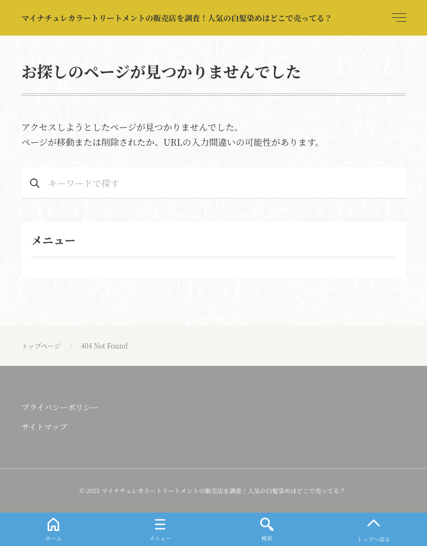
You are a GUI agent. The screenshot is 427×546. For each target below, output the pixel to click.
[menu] (398, 18)
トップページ (41, 346)
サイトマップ (44, 426)
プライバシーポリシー (59, 407)
